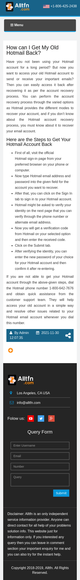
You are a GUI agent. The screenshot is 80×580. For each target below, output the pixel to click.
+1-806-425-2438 (60, 6)
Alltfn (49, 568)
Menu (16, 25)
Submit (61, 493)
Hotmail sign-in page (30, 158)
